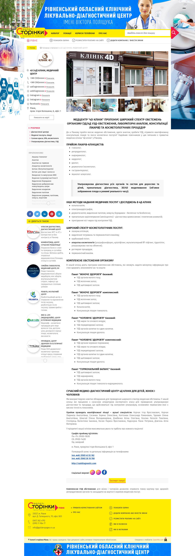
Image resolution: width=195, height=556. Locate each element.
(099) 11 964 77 (39, 523)
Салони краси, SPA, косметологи (45, 138)
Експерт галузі (117, 480)
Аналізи (35, 160)
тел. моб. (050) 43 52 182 (83, 455)
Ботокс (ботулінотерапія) (42, 169)
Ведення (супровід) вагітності (45, 178)
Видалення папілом (40, 192)
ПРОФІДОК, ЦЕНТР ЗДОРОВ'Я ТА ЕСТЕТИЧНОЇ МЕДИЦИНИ (51, 343)
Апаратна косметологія (42, 166)
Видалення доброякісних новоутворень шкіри (43, 185)
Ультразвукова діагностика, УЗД (45, 141)
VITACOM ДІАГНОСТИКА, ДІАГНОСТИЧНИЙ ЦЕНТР (51, 228)
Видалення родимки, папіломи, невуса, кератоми (45, 196)
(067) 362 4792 (39, 520)
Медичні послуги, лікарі (41, 135)
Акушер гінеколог (39, 157)
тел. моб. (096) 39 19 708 (83, 458)
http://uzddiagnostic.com (84, 463)
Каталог (55, 33)
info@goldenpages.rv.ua (44, 527)
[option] (79, 105)
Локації (67, 33)
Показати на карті (41, 117)
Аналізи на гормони (40, 163)
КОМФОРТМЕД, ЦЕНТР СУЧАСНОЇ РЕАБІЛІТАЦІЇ (50, 243)
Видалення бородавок (41, 181)
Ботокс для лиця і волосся (43, 172)
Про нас (103, 33)
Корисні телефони (85, 33)
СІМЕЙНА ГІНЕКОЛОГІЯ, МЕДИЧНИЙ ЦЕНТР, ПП (50, 267)
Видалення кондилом (41, 189)
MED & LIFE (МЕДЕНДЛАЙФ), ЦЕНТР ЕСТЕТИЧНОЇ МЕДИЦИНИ (51, 317)
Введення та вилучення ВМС (44, 175)
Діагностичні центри (40, 132)
